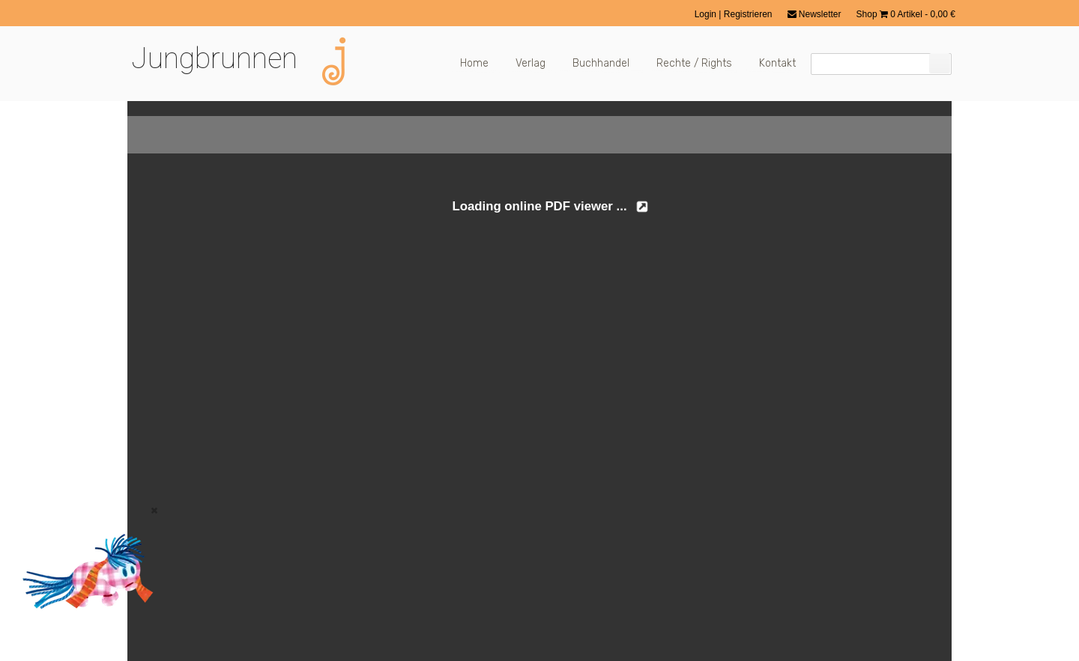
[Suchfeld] (881, 64)
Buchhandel (600, 63)
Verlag (530, 63)
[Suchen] (939, 63)
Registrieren (748, 14)
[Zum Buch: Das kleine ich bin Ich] (82, 629)
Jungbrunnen (214, 58)
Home (474, 63)
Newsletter (814, 14)
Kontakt (777, 63)
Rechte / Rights (694, 63)
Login (707, 14)
